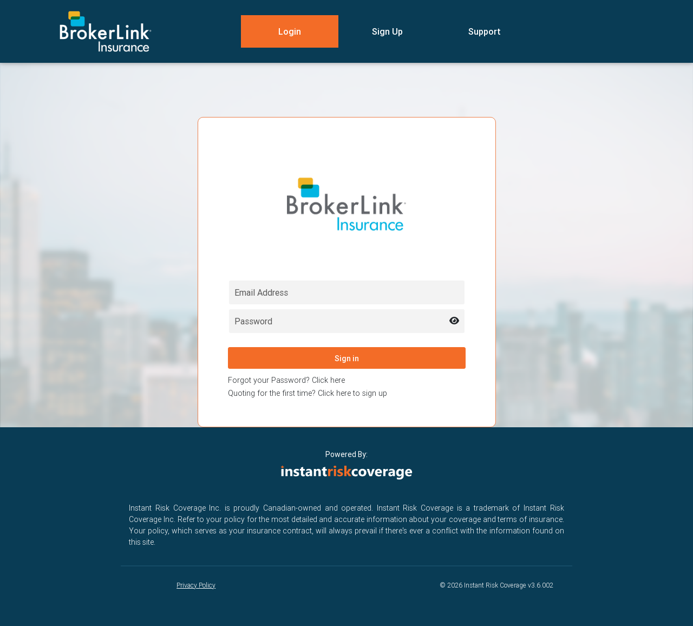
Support (484, 31)
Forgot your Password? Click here (286, 380)
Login (289, 31)
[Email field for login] (347, 292)
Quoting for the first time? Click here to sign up (307, 393)
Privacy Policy (195, 585)
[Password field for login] (347, 321)
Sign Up (387, 31)
